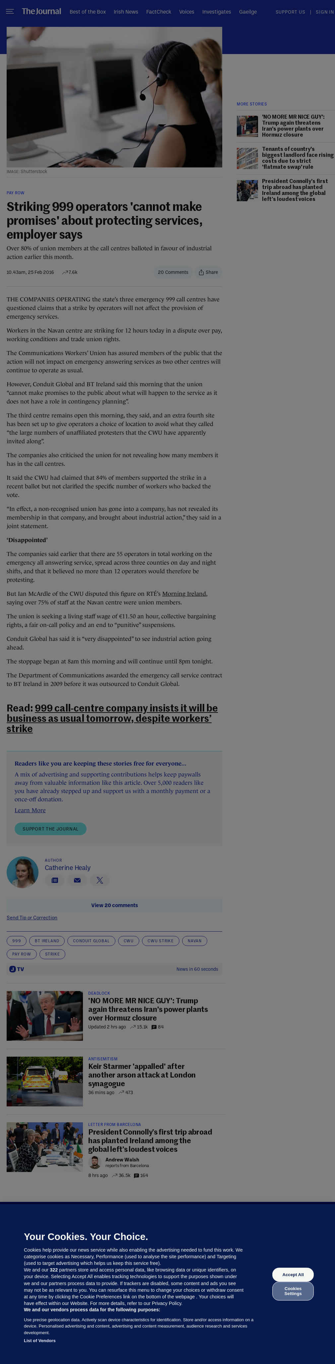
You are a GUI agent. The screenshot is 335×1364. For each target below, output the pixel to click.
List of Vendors (40, 1340)
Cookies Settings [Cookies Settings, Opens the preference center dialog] (293, 1291)
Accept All (292, 1274)
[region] (167, 1284)
